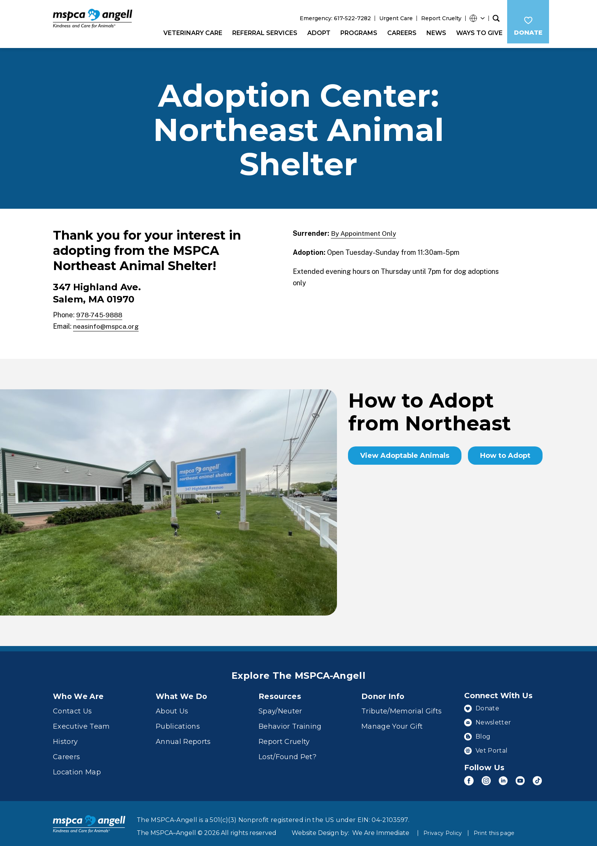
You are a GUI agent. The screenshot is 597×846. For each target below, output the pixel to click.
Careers (399, 33)
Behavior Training (290, 721)
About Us (172, 706)
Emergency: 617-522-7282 (333, 18)
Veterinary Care (190, 33)
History (65, 736)
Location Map (77, 767)
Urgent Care (393, 18)
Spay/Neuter (280, 706)
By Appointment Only (364, 229)
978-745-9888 (101, 310)
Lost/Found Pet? (287, 752)
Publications (178, 721)
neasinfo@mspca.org (106, 322)
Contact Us (72, 706)
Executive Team (81, 721)
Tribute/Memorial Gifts (401, 706)
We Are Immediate (380, 824)
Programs (356, 33)
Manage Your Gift (392, 721)
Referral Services (262, 33)
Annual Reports (183, 736)
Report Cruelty (439, 18)
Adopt (316, 33)
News (434, 33)
